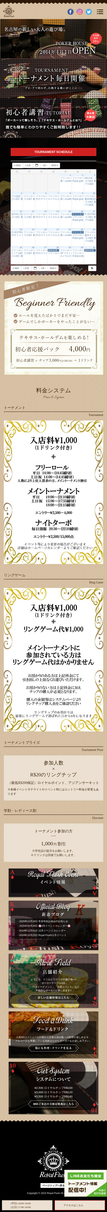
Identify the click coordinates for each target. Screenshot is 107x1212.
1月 (45, 165)
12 (33, 211)
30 (82, 247)
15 (70, 211)
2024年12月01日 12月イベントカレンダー (42, 930)
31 (94, 247)
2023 (54, 165)
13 (45, 211)
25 (21, 247)
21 (57, 229)
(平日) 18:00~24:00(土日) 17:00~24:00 (21, 1205)
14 (57, 211)
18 (21, 229)
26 (33, 247)
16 (82, 211)
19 (33, 229)
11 (21, 211)
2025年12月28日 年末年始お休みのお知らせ (43, 921)
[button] (92, 268)
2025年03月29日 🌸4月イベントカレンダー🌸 (45, 925)
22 (70, 229)
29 (70, 247)
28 (57, 247)
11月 (28, 165)
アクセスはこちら (73, 1205)
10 (94, 193)
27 (45, 247)
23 (82, 229)
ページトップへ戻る (53, 1185)
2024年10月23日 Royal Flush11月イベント (43, 935)
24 (94, 229)
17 (94, 211)
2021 (17, 165)
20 (45, 229)
